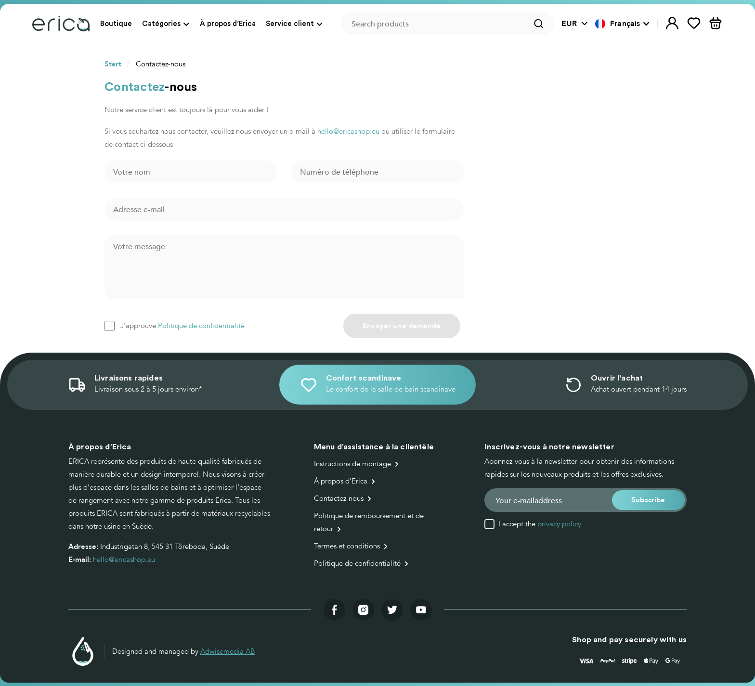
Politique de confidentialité (201, 325)
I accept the (539, 524)
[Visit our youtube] (421, 610)
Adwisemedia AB (227, 651)
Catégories (161, 23)
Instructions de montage (352, 463)
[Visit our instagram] (363, 610)
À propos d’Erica (228, 23)
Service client (290, 23)
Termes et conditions (347, 546)
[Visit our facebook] (334, 610)
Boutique (116, 23)
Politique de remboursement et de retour (369, 522)
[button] (622, 23)
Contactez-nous (339, 498)
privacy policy (559, 524)
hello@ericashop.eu (348, 131)
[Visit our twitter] (392, 610)
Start (112, 64)
